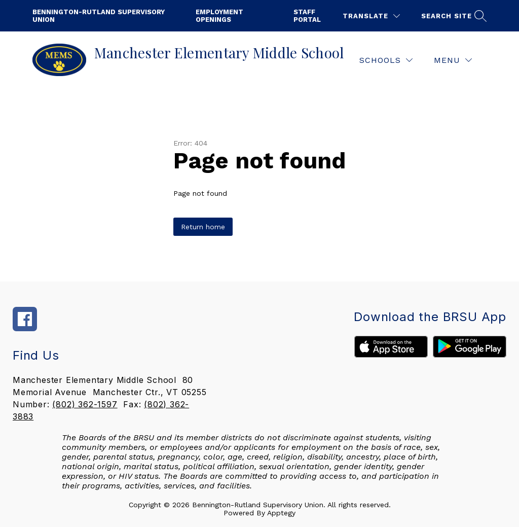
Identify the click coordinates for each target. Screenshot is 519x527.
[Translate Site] (371, 16)
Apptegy (281, 513)
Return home (203, 227)
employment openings (219, 15)
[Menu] (452, 60)
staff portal (307, 15)
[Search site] (453, 16)
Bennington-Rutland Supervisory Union (98, 15)
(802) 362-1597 (84, 404)
